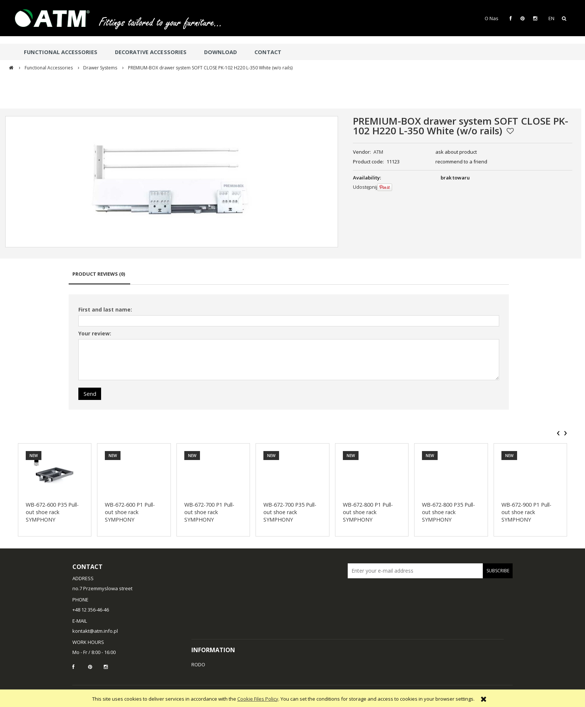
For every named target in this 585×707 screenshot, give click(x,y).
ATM (378, 151)
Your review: (94, 333)
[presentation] (558, 433)
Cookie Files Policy (257, 698)
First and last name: (105, 309)
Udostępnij (365, 187)
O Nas (491, 18)
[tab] (99, 277)
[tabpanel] (289, 352)
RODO (198, 664)
